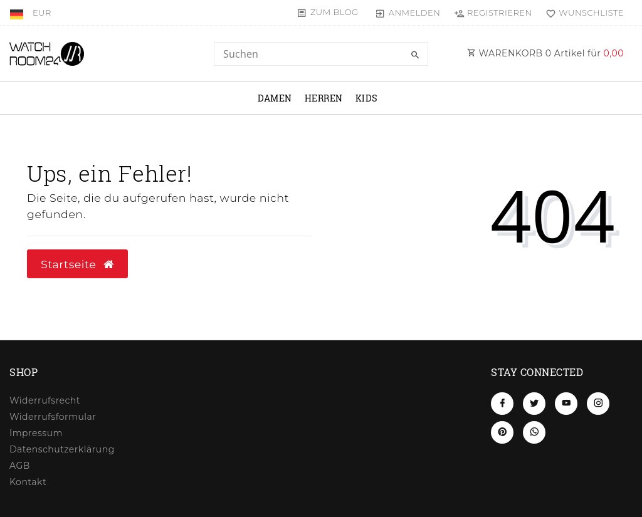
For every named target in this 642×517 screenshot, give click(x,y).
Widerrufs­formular (52, 416)
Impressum (36, 433)
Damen (275, 98)
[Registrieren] (492, 12)
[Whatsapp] (534, 432)
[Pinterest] (502, 432)
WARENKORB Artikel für (545, 53)
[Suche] (416, 55)
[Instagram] (598, 403)
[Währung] (42, 12)
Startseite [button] (77, 264)
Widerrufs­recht (44, 400)
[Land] (17, 12)
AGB (19, 465)
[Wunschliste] (582, 12)
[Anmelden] (408, 12)
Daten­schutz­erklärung (62, 449)
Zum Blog (334, 12)
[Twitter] (534, 403)
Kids (366, 98)
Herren (324, 98)
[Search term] (321, 54)
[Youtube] (566, 403)
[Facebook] (502, 403)
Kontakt (27, 482)
